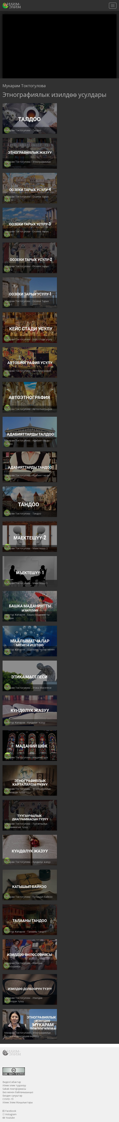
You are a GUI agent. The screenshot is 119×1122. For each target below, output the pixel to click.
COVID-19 (8, 1099)
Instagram (9, 1114)
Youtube (9, 1117)
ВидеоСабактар (12, 1082)
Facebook (9, 1110)
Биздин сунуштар (12, 1095)
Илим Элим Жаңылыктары (18, 1102)
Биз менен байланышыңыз (18, 1092)
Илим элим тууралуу (14, 1085)
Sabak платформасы (14, 1088)
